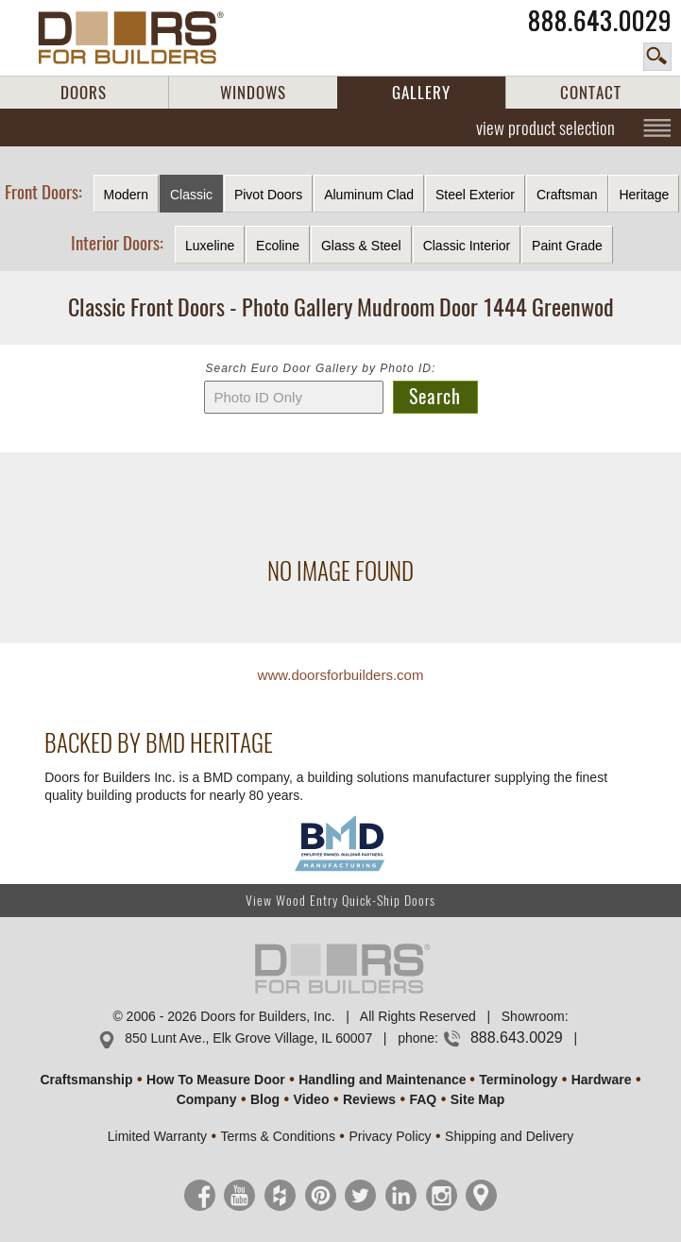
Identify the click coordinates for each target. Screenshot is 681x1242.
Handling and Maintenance (382, 1079)
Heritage (644, 194)
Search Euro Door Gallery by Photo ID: (321, 368)
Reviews (369, 1099)
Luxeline (209, 245)
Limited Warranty (157, 1136)
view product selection (545, 127)
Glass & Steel (361, 245)
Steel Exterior (475, 194)
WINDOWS (253, 92)
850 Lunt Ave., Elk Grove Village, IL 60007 (248, 1038)
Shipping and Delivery (509, 1136)
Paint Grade (567, 245)
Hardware (601, 1079)
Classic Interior (467, 245)
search (657, 57)
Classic (191, 194)
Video (312, 1099)
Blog (265, 1099)
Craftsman (567, 194)
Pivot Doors (268, 194)
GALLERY (421, 92)
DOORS (83, 92)
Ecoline (277, 245)
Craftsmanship (86, 1079)
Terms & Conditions (278, 1136)
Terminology (518, 1079)
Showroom (533, 1016)
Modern (126, 194)
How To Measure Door (215, 1079)
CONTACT (590, 92)
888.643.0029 (600, 21)
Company (207, 1099)
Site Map (478, 1099)
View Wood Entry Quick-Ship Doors (340, 901)
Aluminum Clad (369, 194)
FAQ (422, 1099)
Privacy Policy (390, 1136)
